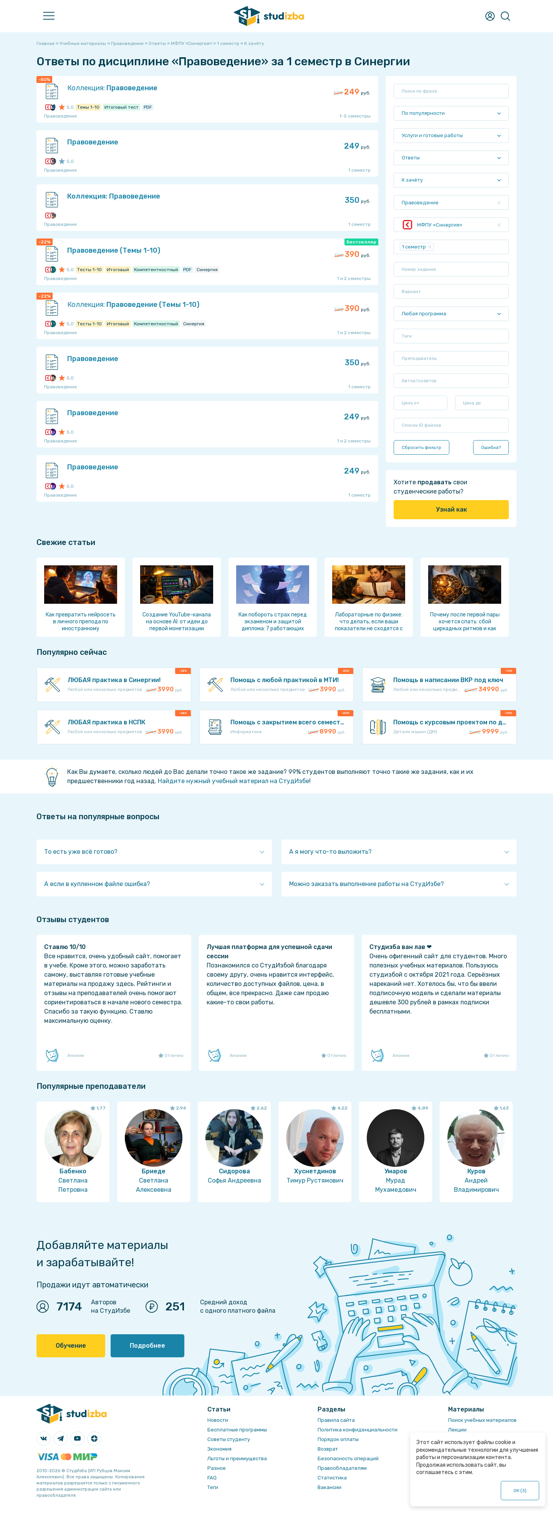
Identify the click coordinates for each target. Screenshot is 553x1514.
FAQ (212, 1478)
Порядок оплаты (338, 1439)
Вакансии (329, 1487)
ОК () (520, 1490)
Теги (212, 1487)
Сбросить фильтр (421, 447)
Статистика (332, 1478)
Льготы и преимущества (237, 1458)
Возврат (328, 1449)
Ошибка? (491, 447)
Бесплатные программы (237, 1430)
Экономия (219, 1449)
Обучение (71, 1345)
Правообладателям (342, 1468)
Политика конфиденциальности (357, 1430)
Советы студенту (228, 1439)
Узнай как (451, 509)
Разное (216, 1468)
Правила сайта (336, 1420)
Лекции (457, 1430)
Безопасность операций (348, 1458)
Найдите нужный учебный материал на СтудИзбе (233, 781)
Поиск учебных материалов (482, 1420)
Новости (217, 1420)
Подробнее (147, 1345)
